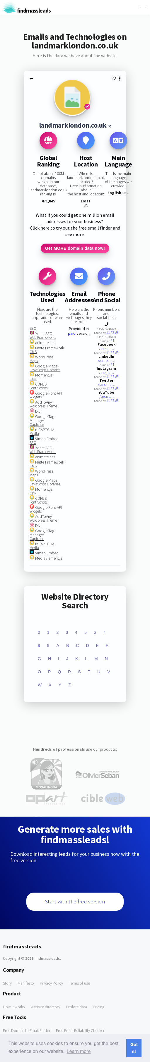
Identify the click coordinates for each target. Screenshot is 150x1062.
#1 (108, 332)
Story (7, 983)
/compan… (106, 360)
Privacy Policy (51, 983)
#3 (117, 332)
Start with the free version (75, 901)
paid (72, 333)
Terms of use (79, 983)
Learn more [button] (79, 1051)
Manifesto (26, 983)
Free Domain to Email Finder (26, 1030)
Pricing (98, 1006)
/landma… (106, 384)
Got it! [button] (134, 1048)
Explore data (76, 1006)
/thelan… (106, 348)
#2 (113, 332)
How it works (14, 1006)
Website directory (45, 1006)
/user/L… (106, 396)
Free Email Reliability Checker (80, 1030)
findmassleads (27, 10)
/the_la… (106, 372)
